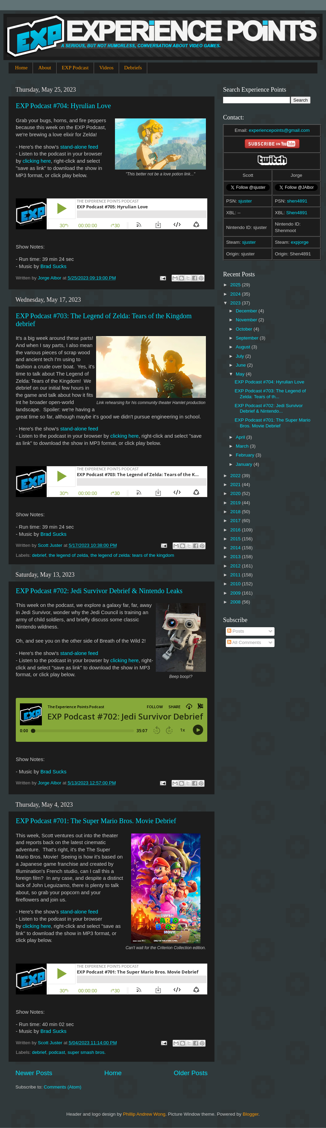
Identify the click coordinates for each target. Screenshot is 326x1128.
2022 (236, 475)
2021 (236, 484)
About (44, 67)
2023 (236, 303)
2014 (236, 547)
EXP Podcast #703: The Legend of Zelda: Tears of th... (270, 393)
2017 (236, 520)
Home (21, 67)
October (245, 329)
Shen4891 (296, 212)
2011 (236, 574)
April (241, 437)
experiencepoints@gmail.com (279, 130)
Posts (235, 631)
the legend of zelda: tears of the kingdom (132, 555)
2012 (236, 565)
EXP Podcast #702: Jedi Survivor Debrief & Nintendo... (269, 408)
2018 (236, 511)
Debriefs (133, 67)
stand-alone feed (79, 147)
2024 (236, 294)
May (241, 374)
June (241, 365)
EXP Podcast (75, 67)
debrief (39, 555)
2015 (236, 538)
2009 (236, 593)
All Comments (244, 642)
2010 (236, 583)
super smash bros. (87, 1052)
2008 (236, 602)
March (243, 446)
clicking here (37, 161)
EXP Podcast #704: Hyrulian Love (63, 106)
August (244, 346)
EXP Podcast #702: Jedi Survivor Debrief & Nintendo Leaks (99, 591)
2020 (236, 493)
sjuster (245, 201)
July (240, 356)
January (245, 464)
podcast (57, 1052)
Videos (106, 67)
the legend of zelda (68, 555)
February (246, 455)
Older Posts (191, 1073)
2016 (236, 529)
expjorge (300, 242)
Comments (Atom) (63, 1087)
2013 (236, 556)
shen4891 (297, 201)
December (247, 310)
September (248, 338)
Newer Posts (33, 1073)
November (247, 319)
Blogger (250, 1114)
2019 (236, 502)
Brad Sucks (53, 266)
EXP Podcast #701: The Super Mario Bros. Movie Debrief (96, 821)
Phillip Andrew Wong (144, 1114)
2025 (236, 284)
